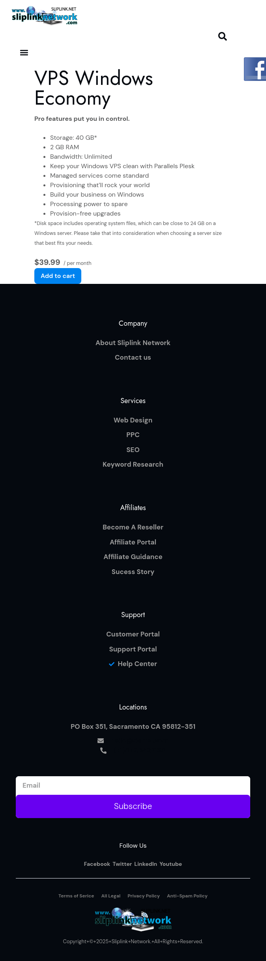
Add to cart (58, 276)
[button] (222, 36)
